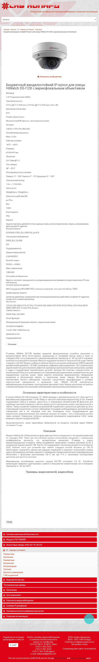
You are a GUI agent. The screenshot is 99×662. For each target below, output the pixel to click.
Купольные (8, 557)
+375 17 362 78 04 (43, 649)
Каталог (13, 29)
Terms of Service (78, 658)
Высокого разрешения (13, 572)
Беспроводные (10, 566)
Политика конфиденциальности (79, 642)
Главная (6, 29)
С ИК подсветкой (11, 575)
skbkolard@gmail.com (46, 654)
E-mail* (13, 645)
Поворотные (8, 554)
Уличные (38, 29)
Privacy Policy (60, 658)
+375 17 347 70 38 (40, 651)
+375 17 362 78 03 (43, 646)
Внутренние (8, 563)
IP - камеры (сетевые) (26, 29)
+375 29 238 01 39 (38, 644)
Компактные (8, 560)
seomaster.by (90, 648)
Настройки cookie (79, 644)
